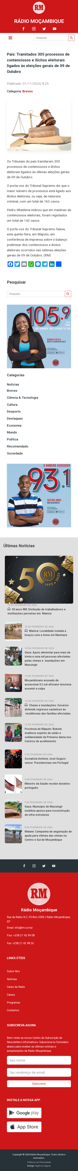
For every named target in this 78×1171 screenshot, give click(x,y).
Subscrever (39, 1083)
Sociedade (15, 453)
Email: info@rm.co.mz (20, 927)
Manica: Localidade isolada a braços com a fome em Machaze (46, 633)
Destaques (15, 418)
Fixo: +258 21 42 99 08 (21, 935)
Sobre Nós (13, 971)
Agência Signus (43, 1166)
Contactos (13, 1010)
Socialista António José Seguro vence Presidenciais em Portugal (46, 760)
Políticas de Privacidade (39, 1162)
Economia (14, 425)
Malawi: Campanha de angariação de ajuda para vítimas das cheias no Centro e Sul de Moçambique (48, 835)
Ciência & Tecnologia (22, 398)
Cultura (12, 405)
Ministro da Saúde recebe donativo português (47, 785)
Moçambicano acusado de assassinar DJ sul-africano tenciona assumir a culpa (48, 684)
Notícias (13, 384)
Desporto (14, 411)
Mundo (12, 432)
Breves (27, 91)
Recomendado (17, 446)
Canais (11, 994)
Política (12, 439)
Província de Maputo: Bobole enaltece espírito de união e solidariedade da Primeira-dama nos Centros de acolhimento (48, 735)
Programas (13, 1002)
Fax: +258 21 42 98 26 (20, 943)
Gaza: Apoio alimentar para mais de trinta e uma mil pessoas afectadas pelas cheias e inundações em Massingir (47, 658)
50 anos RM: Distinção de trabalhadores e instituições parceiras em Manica (37, 611)
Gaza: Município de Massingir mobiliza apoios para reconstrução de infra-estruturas (47, 810)
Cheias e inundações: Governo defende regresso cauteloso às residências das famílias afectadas (48, 709)
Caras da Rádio (16, 986)
